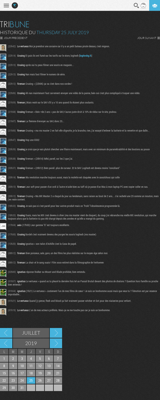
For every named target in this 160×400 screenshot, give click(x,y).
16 (13, 373)
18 (31, 373)
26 (40, 380)
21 (58, 373)
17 (22, 373)
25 (31, 380)
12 (40, 366)
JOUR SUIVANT (146, 38)
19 (40, 373)
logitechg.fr (85, 55)
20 (49, 373)
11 (31, 366)
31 (22, 387)
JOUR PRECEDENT (16, 38)
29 (4, 387)
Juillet (31, 333)
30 (13, 387)
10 (22, 366)
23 (13, 380)
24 (22, 380)
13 (49, 366)
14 (58, 366)
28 (58, 380)
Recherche (136, 5)
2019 (31, 343)
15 (4, 373)
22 (4, 380)
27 (49, 380)
